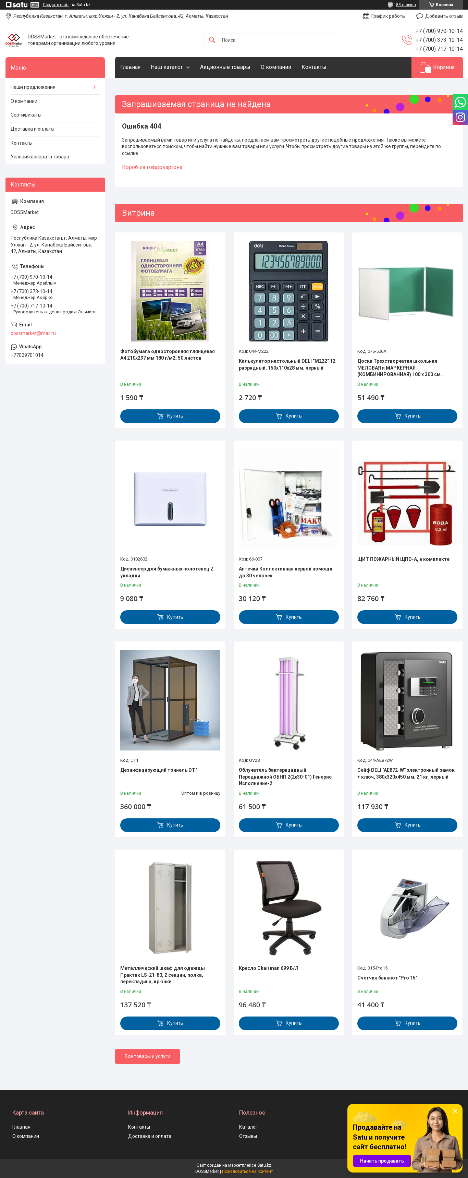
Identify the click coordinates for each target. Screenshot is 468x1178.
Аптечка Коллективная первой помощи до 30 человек (285, 572)
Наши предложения (33, 87)
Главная (130, 67)
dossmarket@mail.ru (33, 333)
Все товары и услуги (147, 1056)
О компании (276, 67)
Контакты (314, 67)
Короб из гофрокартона (152, 167)
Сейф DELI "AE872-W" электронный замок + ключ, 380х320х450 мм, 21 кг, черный (406, 773)
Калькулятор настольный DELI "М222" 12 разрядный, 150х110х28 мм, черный (287, 364)
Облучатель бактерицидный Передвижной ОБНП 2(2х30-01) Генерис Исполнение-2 (285, 776)
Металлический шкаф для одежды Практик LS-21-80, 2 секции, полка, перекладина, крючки (162, 974)
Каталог (248, 1127)
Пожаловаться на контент (247, 1171)
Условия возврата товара (40, 156)
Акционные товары (225, 67)
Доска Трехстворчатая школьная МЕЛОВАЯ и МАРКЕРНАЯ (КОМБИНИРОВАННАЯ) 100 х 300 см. (399, 367)
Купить (175, 416)
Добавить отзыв (444, 16)
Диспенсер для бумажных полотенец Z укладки (167, 572)
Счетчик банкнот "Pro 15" (387, 978)
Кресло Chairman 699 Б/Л (268, 968)
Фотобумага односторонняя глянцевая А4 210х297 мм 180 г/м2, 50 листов (167, 355)
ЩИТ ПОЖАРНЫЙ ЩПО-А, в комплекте (403, 559)
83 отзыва (406, 4)
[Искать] (212, 40)
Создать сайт (56, 4)
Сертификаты (26, 115)
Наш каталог (167, 67)
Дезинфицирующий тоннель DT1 (159, 770)
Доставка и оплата (32, 129)
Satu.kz (264, 1165)
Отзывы (248, 1136)
